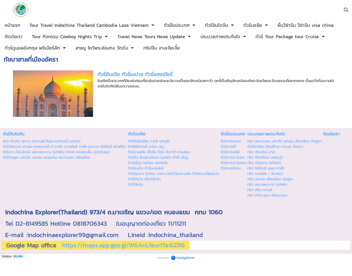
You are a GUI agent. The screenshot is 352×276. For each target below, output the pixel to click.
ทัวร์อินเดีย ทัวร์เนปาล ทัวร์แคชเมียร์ (135, 74)
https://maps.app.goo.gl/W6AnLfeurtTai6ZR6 (123, 245)
